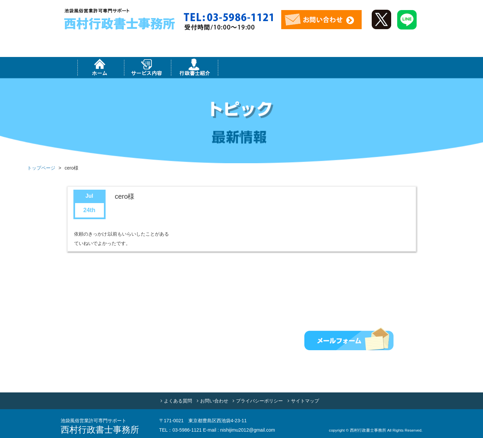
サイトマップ (305, 400)
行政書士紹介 (194, 67)
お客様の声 (382, 67)
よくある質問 (178, 400)
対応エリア (241, 67)
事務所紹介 (288, 67)
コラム (335, 67)
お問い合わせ (214, 400)
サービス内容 (147, 67)
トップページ (41, 168)
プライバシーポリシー (259, 400)
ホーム (100, 67)
